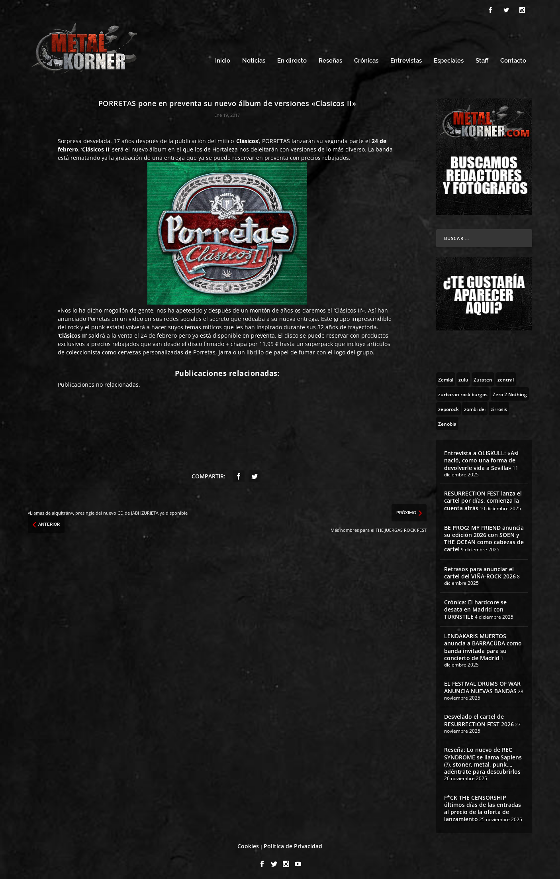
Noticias (253, 58)
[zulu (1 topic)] (463, 376)
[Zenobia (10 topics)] (447, 421)
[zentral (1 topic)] (505, 376)
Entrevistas (406, 58)
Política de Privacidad (293, 844)
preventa (276, 155)
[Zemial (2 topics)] (445, 376)
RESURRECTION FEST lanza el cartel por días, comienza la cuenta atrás (483, 498)
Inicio (222, 58)
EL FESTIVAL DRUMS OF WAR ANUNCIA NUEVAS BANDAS (482, 685)
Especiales (449, 58)
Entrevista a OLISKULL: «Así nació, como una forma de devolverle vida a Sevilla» (481, 458)
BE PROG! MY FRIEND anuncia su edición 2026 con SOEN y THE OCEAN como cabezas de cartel (484, 536)
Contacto (513, 58)
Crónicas (366, 58)
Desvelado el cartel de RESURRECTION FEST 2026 (479, 718)
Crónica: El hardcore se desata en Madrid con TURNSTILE (475, 607)
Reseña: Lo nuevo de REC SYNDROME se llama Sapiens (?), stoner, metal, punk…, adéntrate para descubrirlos (483, 758)
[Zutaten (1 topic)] (483, 376)
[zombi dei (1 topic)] (475, 406)
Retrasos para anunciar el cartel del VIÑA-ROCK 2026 (480, 570)
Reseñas (330, 58)
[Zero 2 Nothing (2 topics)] (510, 391)
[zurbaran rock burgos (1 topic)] (463, 391)
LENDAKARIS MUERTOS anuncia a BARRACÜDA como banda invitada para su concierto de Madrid (483, 644)
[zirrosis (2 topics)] (499, 406)
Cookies (248, 844)
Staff (482, 58)
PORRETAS (277, 138)
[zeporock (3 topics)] (448, 406)
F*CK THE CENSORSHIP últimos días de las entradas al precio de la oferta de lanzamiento (482, 806)
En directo (292, 58)
